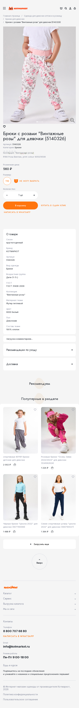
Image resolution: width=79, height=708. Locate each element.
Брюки (18, 147)
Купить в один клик (53, 205)
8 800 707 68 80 (15, 631)
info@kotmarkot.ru (16, 646)
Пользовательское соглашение (20, 699)
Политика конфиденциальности (20, 694)
